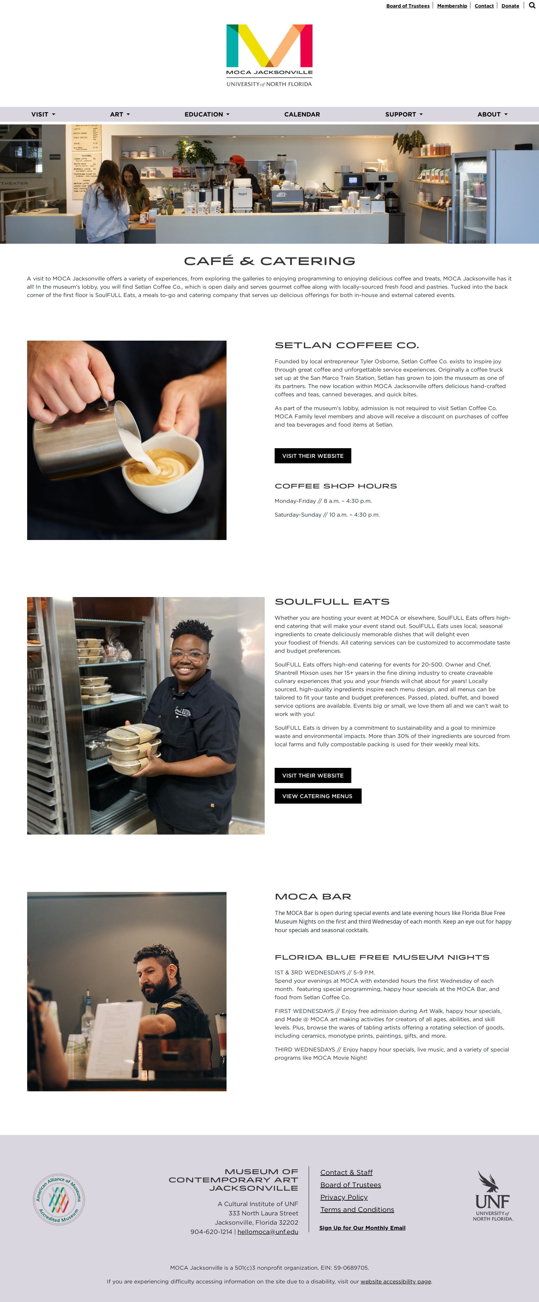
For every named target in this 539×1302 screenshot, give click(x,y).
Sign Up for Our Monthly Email (362, 1228)
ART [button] (117, 114)
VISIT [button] (40, 114)
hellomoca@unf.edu (268, 1231)
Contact (484, 6)
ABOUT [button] (490, 114)
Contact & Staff (346, 1172)
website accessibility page (396, 1281)
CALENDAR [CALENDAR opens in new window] (302, 114)
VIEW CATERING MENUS (318, 796)
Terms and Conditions (357, 1209)
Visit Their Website (313, 456)
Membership (452, 6)
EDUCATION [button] (205, 114)
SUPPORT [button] (401, 114)
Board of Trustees (408, 6)
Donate (510, 6)
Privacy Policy (344, 1197)
